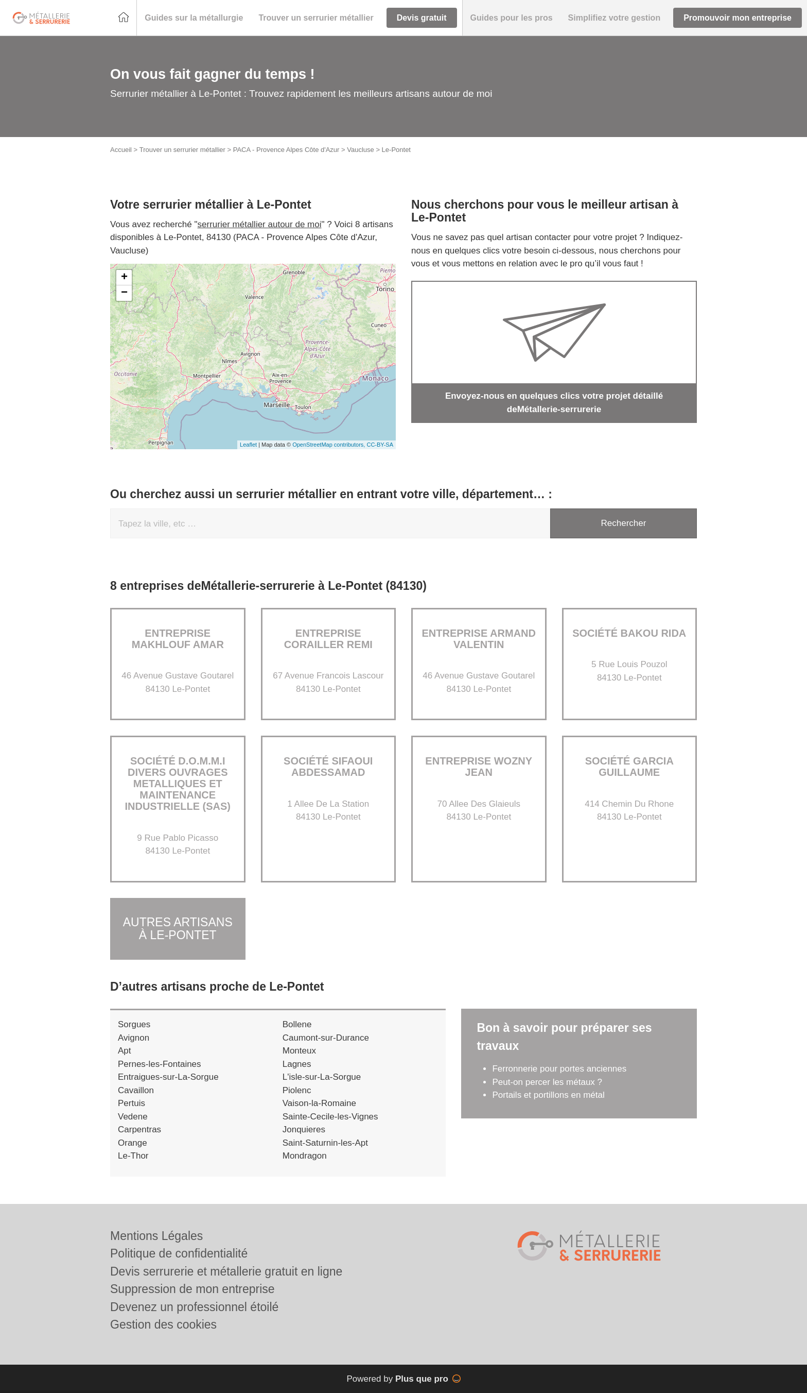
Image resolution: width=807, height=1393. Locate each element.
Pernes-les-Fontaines (159, 1064)
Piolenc (297, 1090)
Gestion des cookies (163, 1324)
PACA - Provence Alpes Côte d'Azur (286, 150)
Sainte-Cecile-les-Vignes (330, 1117)
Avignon (133, 1038)
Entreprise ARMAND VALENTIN (479, 638)
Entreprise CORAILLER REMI (328, 638)
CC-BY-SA (379, 444)
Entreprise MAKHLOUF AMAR (178, 638)
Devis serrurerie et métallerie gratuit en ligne (226, 1271)
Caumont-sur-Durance (326, 1038)
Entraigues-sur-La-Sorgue (168, 1077)
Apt (124, 1051)
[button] (194, 18)
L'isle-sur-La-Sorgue (322, 1077)
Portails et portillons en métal (548, 1095)
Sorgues (134, 1024)
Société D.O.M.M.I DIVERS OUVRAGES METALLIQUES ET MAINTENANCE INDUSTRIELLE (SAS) (178, 783)
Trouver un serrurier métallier (182, 150)
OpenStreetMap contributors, (329, 444)
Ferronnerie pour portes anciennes (559, 1069)
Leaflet (248, 444)
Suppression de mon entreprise (192, 1289)
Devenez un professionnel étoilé (194, 1307)
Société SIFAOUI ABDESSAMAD (328, 766)
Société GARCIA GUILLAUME (629, 766)
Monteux (299, 1051)
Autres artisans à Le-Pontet (178, 928)
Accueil (121, 150)
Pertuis (131, 1103)
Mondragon (305, 1156)
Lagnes (297, 1064)
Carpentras (139, 1129)
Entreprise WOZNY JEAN (478, 766)
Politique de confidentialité (179, 1253)
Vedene (133, 1117)
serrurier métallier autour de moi (260, 224)
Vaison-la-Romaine (319, 1103)
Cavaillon (136, 1090)
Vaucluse (360, 150)
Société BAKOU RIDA (629, 633)
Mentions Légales (156, 1236)
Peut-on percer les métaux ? (548, 1082)
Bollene (297, 1024)
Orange (132, 1143)
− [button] (124, 293)
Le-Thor (133, 1156)
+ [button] (124, 277)
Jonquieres (304, 1129)
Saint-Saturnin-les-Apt (325, 1143)
